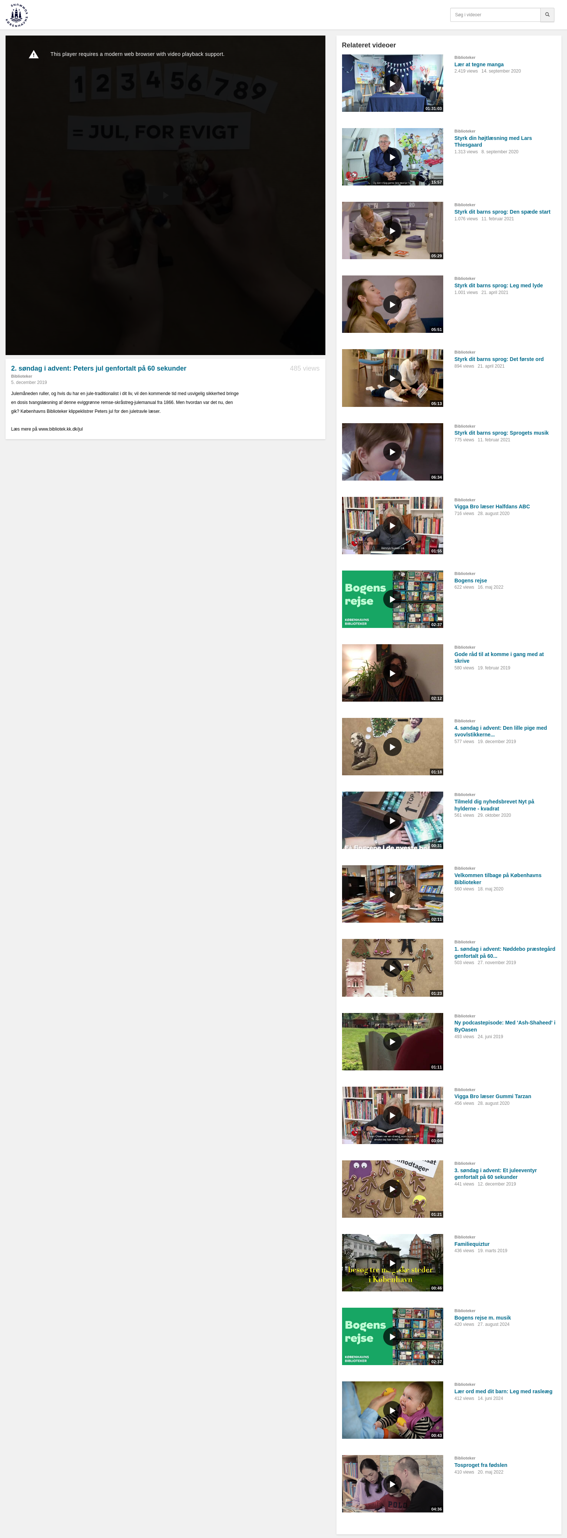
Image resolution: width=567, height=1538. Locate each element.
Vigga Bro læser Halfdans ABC (492, 506)
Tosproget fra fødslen (480, 1465)
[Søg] (547, 15)
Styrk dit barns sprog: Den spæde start (502, 212)
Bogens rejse (470, 581)
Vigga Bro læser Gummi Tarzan (492, 1096)
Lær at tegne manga (479, 64)
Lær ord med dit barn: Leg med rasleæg (503, 1391)
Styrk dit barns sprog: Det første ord (499, 359)
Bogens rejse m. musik (482, 1318)
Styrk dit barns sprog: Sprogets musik (501, 433)
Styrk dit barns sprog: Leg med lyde (498, 285)
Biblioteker (21, 376)
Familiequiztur (472, 1244)
